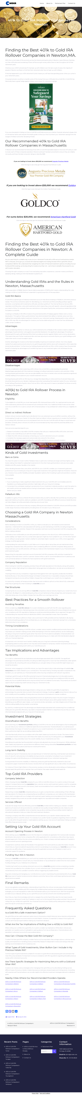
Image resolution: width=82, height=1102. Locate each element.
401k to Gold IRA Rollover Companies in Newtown (62, 1025)
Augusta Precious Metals (60, 162)
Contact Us (71, 3)
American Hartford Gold (63, 217)
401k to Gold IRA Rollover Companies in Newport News (20, 1025)
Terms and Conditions (45, 1094)
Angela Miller (11, 1017)
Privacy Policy (35, 1094)
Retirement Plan (60, 3)
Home (42, 3)
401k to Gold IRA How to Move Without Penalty (30, 1049)
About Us (49, 3)
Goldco (72, 186)
